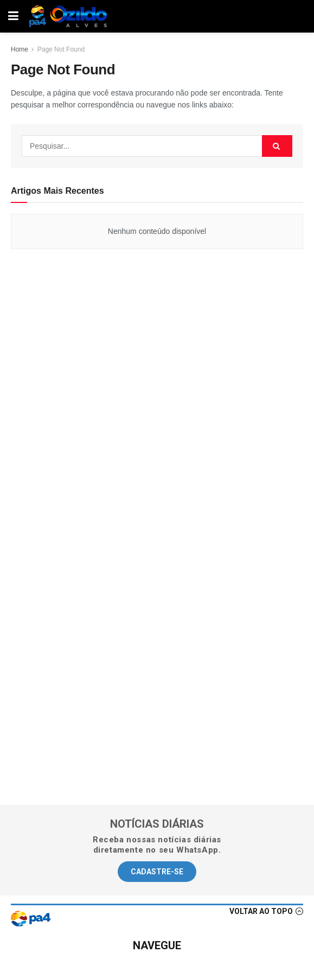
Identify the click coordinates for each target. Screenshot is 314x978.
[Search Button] (277, 146)
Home (19, 49)
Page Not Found (61, 49)
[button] (157, 871)
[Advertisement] (157, 390)
